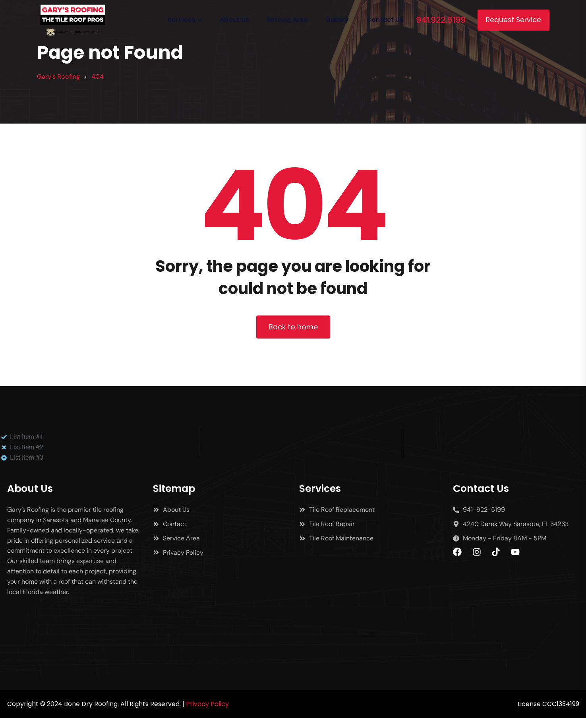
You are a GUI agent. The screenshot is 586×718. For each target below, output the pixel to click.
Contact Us (384, 19)
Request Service (513, 20)
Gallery (337, 19)
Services (181, 19)
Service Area (287, 19)
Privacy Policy (207, 703)
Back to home (293, 327)
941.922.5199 (441, 19)
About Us (234, 19)
